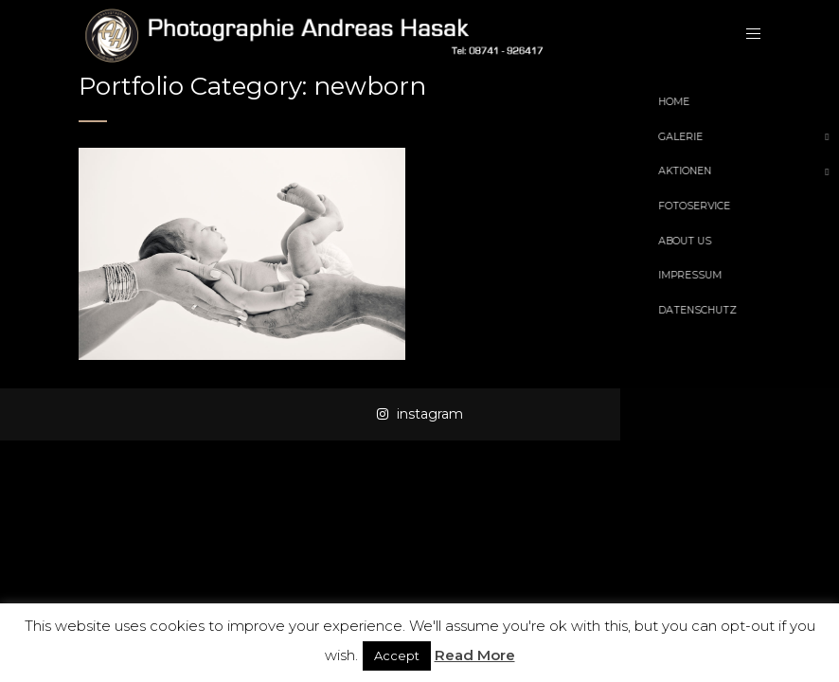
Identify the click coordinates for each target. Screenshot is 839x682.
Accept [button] (397, 655)
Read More (475, 655)
